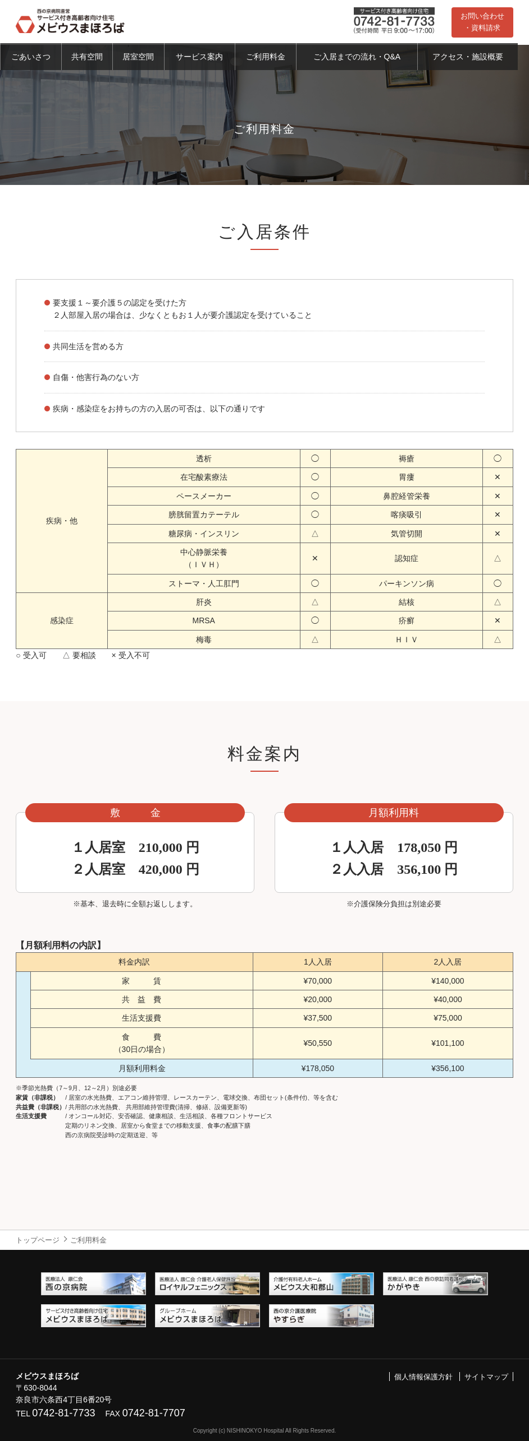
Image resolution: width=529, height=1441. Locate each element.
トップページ (38, 1240)
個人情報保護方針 (423, 1377)
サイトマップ (486, 1377)
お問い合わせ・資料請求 (482, 22)
